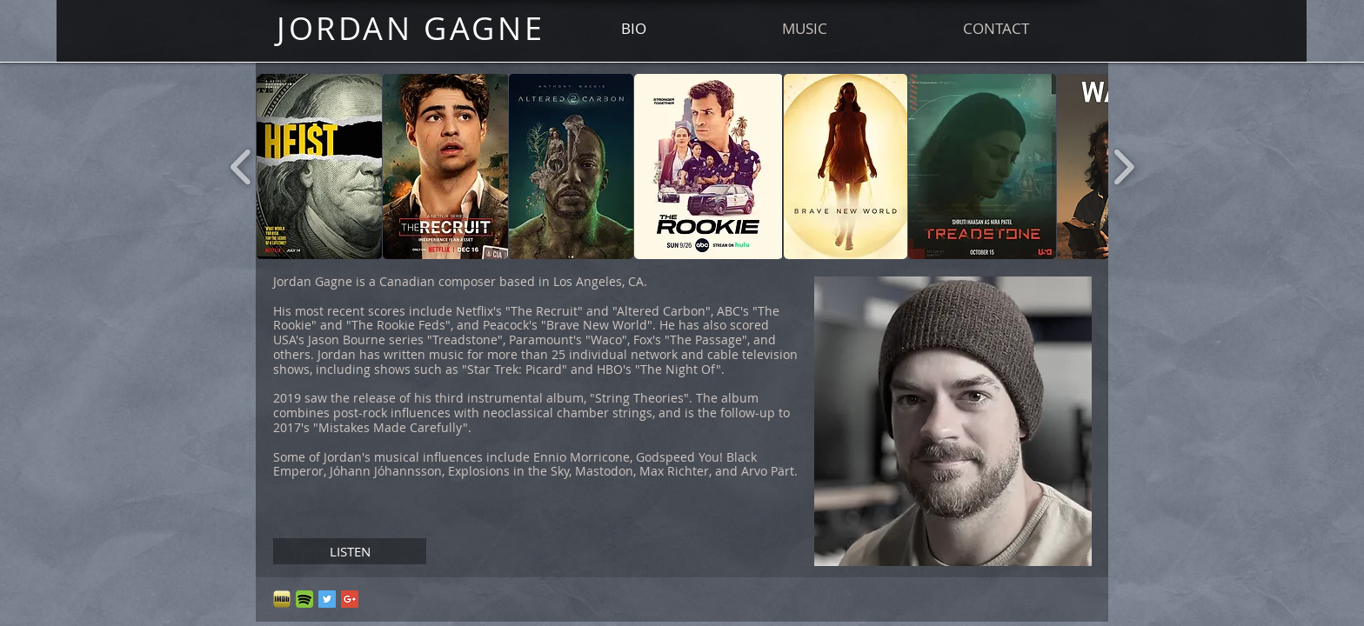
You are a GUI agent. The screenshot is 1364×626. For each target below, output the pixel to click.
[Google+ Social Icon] (349, 599)
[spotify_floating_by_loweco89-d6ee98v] (304, 599)
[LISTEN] (349, 551)
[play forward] (1123, 167)
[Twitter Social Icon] (327, 599)
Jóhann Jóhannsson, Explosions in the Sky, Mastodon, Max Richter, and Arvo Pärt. (564, 471)
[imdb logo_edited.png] (282, 599)
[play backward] (241, 167)
